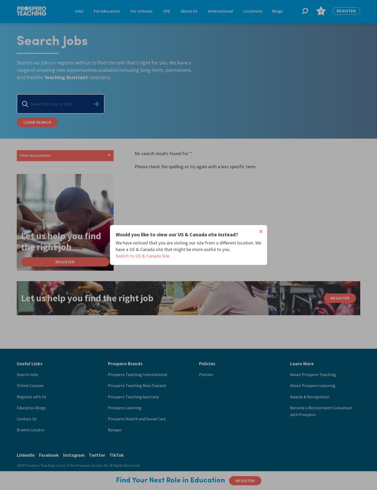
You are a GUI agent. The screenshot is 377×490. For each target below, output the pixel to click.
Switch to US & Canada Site (142, 256)
